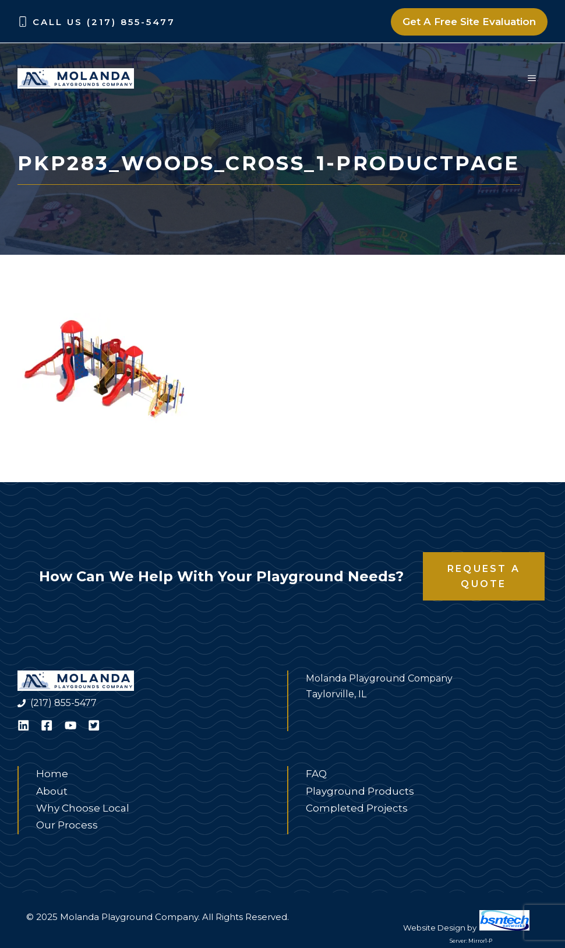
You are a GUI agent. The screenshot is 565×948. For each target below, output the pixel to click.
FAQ (316, 774)
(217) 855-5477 (63, 702)
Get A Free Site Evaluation (469, 21)
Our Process (67, 825)
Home (52, 774)
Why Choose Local (82, 808)
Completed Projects (357, 808)
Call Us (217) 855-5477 (104, 21)
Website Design (434, 927)
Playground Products (360, 791)
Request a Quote (483, 576)
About (52, 791)
